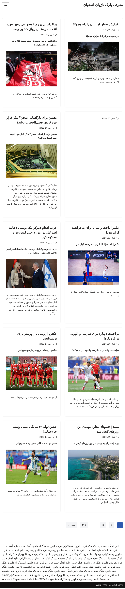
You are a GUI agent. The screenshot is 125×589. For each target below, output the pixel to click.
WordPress (101, 586)
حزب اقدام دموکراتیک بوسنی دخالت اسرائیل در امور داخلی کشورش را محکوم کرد (33, 232)
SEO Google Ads (49, 580)
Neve (120, 586)
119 (84, 526)
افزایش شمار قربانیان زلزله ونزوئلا (96, 24)
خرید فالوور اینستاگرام (75, 547)
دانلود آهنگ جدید (29, 547)
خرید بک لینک (95, 547)
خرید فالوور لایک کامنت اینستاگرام (27, 576)
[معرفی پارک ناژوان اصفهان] (103, 5)
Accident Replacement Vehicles (20, 580)
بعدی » (71, 526)
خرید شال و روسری (59, 551)
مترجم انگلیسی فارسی (27, 567)
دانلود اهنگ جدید (111, 547)
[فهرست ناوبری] (5, 4)
